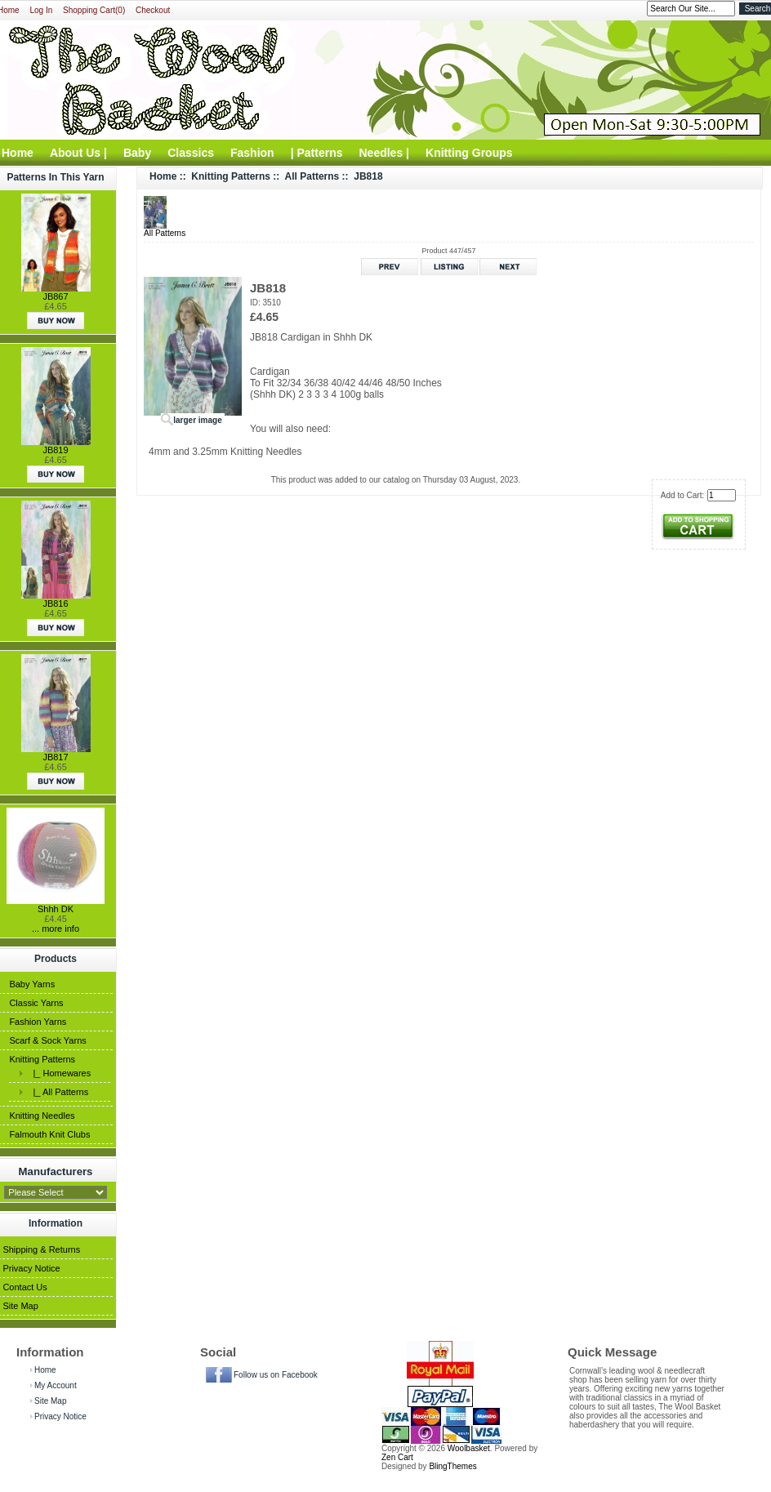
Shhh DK (56, 909)
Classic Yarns (36, 1003)
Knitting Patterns (42, 1059)
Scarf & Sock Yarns (47, 1040)
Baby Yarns (32, 984)
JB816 (55, 603)
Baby (137, 152)
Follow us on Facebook (276, 1374)
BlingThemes (452, 1466)
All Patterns (312, 176)
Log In (40, 10)
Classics (190, 152)
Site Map (20, 1306)
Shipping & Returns (41, 1249)
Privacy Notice (31, 1268)
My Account (55, 1385)
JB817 (55, 757)
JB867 (55, 296)
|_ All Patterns (58, 1092)
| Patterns (317, 152)
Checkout (153, 10)
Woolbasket (469, 1448)
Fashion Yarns (37, 1022)
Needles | (384, 152)
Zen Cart (397, 1457)
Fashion (252, 152)
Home (162, 176)
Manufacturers (56, 1171)
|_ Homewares (59, 1073)
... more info (55, 928)
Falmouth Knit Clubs (49, 1134)
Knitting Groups (469, 152)
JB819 (55, 450)
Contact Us (24, 1287)
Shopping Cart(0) (94, 10)
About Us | (78, 152)
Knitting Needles (41, 1115)
